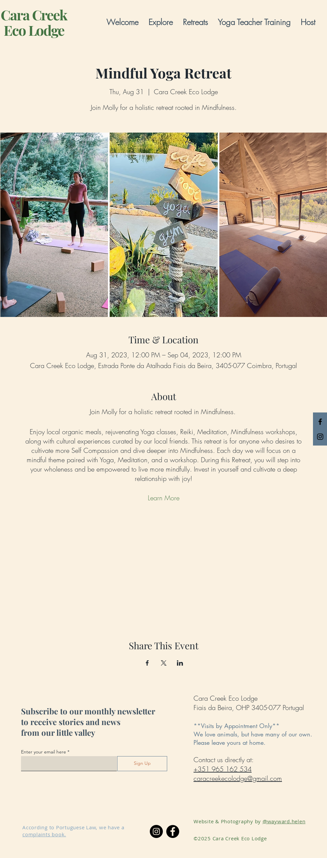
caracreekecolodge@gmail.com (238, 778)
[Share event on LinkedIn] (180, 663)
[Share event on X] (163, 663)
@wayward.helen (284, 821)
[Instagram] (156, 831)
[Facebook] (172, 831)
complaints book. (44, 834)
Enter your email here (43, 751)
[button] (160, 22)
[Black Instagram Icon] (320, 437)
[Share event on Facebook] (147, 663)
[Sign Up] (142, 763)
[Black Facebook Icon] (320, 421)
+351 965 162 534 (223, 769)
